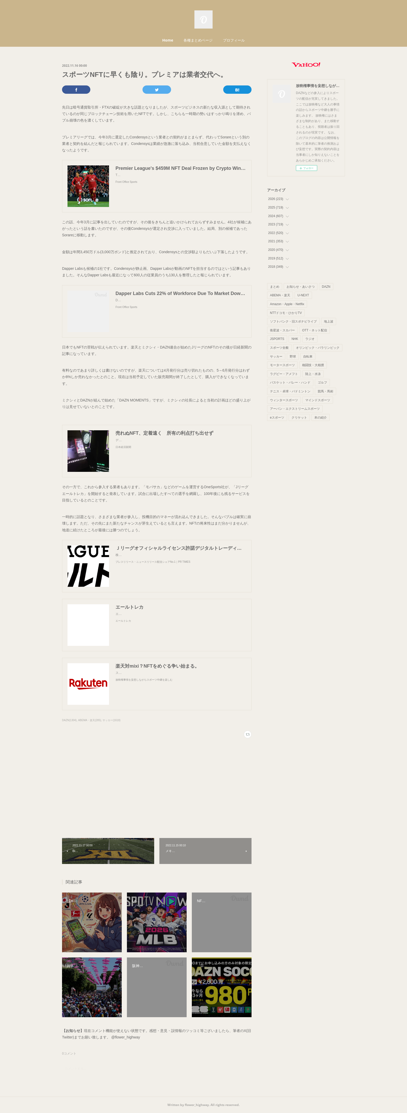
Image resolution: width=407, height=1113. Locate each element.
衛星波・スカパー (282, 330)
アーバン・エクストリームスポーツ (295, 409)
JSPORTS (277, 339)
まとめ (274, 287)
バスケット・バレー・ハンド (290, 382)
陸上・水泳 (313, 374)
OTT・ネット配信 (314, 330)
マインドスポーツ (317, 400)
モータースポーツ (282, 365)
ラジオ (310, 339)
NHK (294, 339)
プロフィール (234, 40)
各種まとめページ (198, 40)
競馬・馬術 (325, 391)
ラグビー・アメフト (284, 374)
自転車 (308, 356)
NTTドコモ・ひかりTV (286, 313)
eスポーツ (277, 417)
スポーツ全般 (279, 348)
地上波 (328, 321)
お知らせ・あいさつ (301, 287)
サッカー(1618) (111, 720)
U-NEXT (303, 295)
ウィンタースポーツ (284, 400)
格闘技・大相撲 (313, 365)
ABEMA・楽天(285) (89, 720)
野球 (293, 356)
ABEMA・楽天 (280, 295)
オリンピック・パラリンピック (318, 348)
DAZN (326, 287)
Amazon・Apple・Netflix (287, 304)
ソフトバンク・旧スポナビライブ (293, 321)
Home (167, 40)
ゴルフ (322, 382)
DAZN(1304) (69, 720)
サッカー (276, 356)
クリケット (299, 417)
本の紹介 (320, 417)
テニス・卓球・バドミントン (290, 391)
